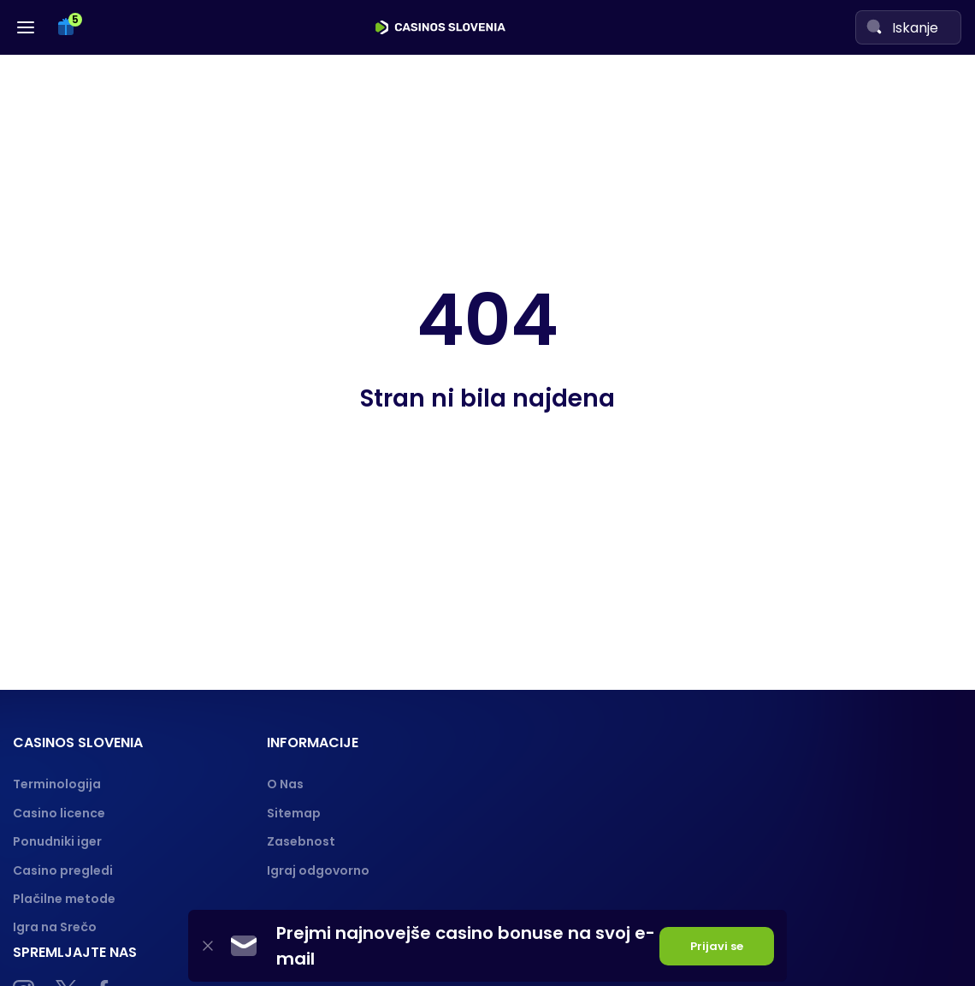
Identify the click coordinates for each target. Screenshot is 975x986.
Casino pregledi (63, 870)
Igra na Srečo (55, 927)
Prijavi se (716, 946)
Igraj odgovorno (318, 870)
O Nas (285, 784)
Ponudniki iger (57, 841)
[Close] (208, 946)
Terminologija (57, 784)
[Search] (874, 26)
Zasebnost (301, 841)
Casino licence (59, 813)
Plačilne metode (64, 898)
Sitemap (294, 813)
